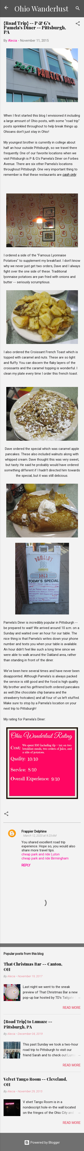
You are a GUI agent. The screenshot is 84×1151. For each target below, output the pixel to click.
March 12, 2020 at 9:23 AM (39, 835)
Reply (26, 865)
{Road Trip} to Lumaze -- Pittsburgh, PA (28, 1024)
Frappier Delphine (34, 831)
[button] (77, 24)
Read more (71, 1008)
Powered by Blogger (42, 1142)
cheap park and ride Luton (41, 854)
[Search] (77, 9)
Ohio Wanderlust (41, 8)
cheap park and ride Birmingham (45, 858)
